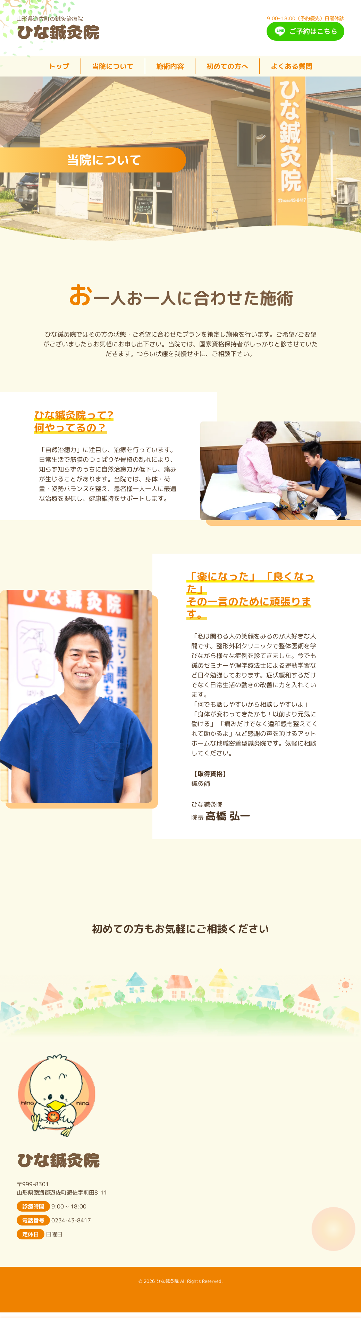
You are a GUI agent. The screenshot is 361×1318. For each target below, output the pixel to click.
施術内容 (170, 66)
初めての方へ (227, 66)
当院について (113, 66)
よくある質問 (291, 66)
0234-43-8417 (71, 1220)
